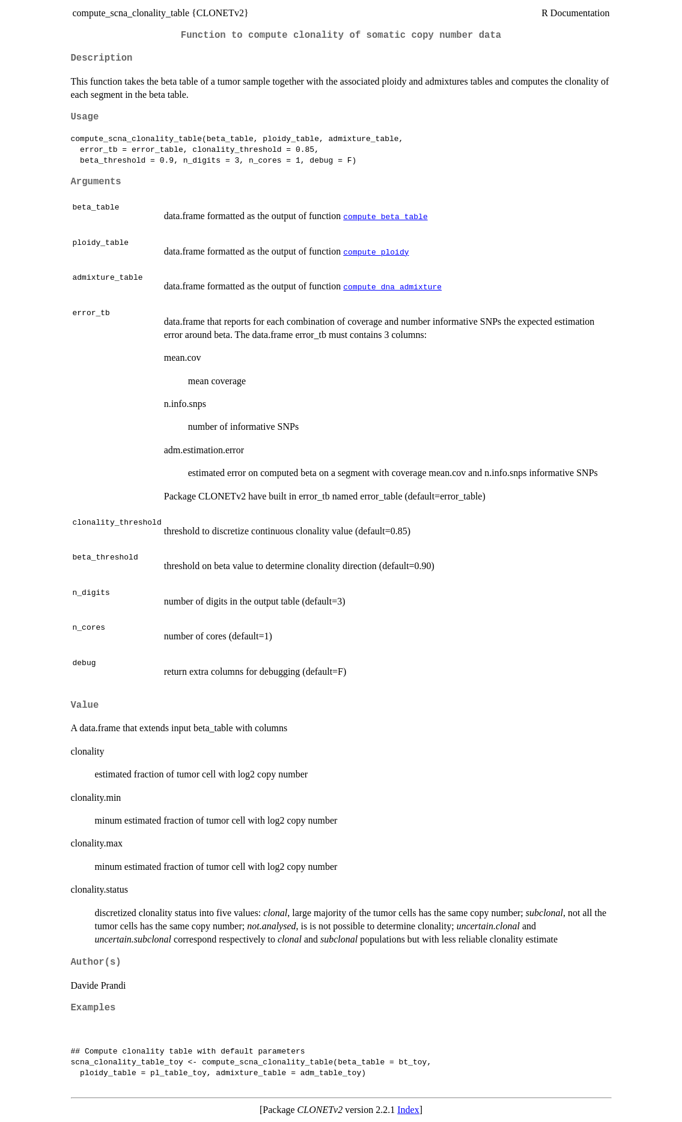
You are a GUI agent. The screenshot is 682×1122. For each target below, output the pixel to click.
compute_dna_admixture (392, 286)
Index (408, 1110)
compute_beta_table (385, 216)
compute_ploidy (376, 251)
